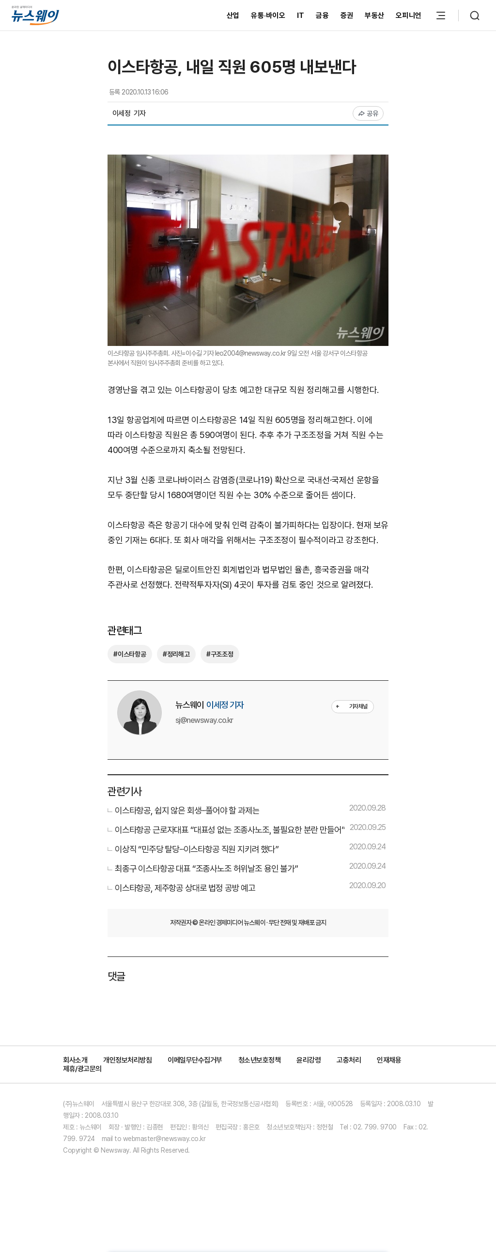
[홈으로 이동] (35, 15)
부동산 (374, 15)
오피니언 (408, 15)
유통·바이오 (268, 15)
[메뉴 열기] (440, 15)
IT (301, 15)
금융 (322, 15)
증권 (347, 15)
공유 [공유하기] (368, 113)
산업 (233, 15)
